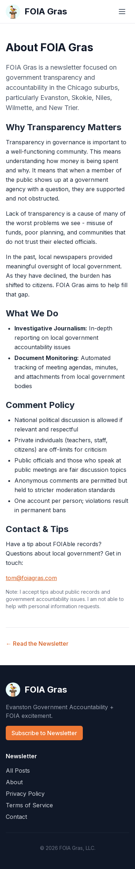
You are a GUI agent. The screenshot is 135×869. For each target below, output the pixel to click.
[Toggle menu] (122, 11)
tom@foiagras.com (31, 577)
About (14, 782)
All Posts (18, 770)
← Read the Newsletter (37, 643)
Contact (16, 816)
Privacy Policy (25, 793)
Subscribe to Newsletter (44, 733)
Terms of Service (29, 805)
